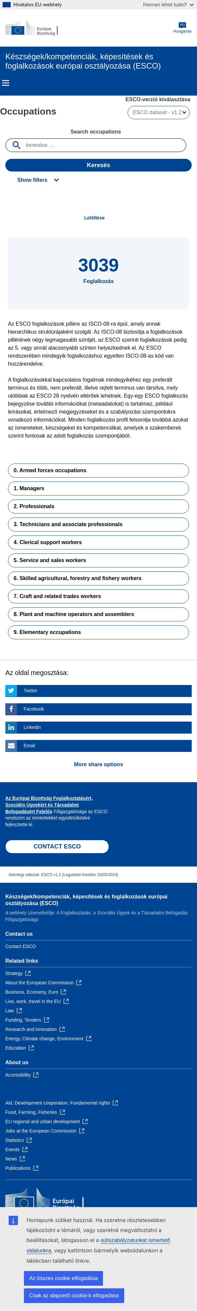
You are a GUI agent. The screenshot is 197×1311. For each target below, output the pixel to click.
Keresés (98, 165)
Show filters (32, 180)
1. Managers (29, 488)
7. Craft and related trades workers (57, 596)
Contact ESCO (20, 946)
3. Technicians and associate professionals (68, 524)
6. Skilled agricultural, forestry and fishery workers (78, 578)
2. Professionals (34, 506)
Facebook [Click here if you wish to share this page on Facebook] (34, 709)
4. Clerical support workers (48, 542)
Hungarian (182, 28)
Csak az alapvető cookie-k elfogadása (74, 1295)
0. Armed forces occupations (50, 470)
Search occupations (95, 132)
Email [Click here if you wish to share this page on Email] (29, 745)
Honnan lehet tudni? (168, 4)
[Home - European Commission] (37, 28)
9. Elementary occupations (47, 632)
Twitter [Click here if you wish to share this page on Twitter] (30, 690)
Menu (5, 83)
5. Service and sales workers (50, 560)
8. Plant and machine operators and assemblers (74, 614)
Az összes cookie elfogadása (63, 1278)
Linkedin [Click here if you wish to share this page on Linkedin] (32, 727)
